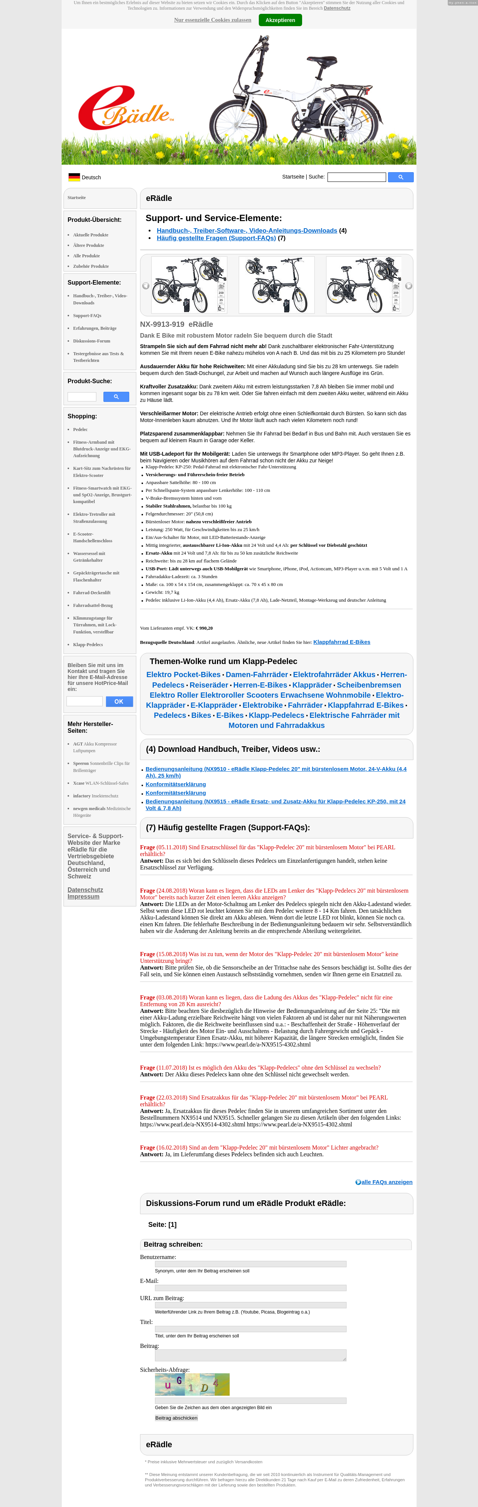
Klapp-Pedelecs (88, 644)
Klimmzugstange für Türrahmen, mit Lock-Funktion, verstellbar (95, 624)
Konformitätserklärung (176, 784)
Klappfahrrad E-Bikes (341, 642)
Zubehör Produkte (91, 266)
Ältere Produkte (88, 245)
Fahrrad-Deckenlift (92, 592)
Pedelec (80, 429)
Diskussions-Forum (91, 341)
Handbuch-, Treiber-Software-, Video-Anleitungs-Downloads (247, 230)
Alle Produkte (86, 255)
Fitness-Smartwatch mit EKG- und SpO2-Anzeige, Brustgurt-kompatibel (102, 495)
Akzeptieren (280, 20)
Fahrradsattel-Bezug (93, 605)
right (408, 285)
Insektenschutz (95, 796)
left (145, 285)
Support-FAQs (87, 315)
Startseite (293, 177)
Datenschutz (337, 8)
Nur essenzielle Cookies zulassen (212, 20)
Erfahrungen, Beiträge (95, 328)
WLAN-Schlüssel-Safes (100, 783)
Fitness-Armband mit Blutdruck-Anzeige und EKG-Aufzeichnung (102, 449)
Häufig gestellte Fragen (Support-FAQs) (216, 238)
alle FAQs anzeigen (387, 1182)
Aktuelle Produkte (90, 235)
